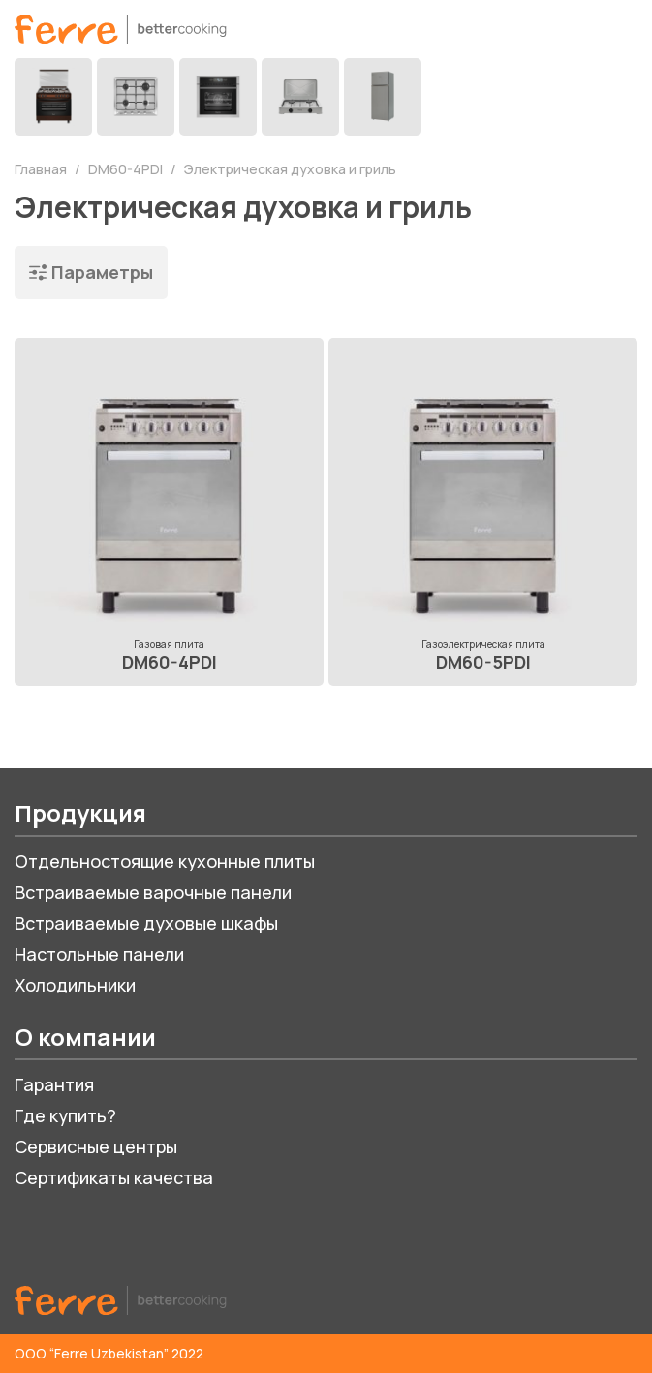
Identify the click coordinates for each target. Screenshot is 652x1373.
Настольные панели (99, 953)
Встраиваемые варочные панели (153, 891)
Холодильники (75, 984)
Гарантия (54, 1084)
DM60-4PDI (127, 169)
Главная (42, 169)
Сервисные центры (96, 1146)
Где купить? (65, 1115)
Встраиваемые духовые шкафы (146, 922)
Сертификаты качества (114, 1177)
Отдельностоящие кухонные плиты (165, 860)
